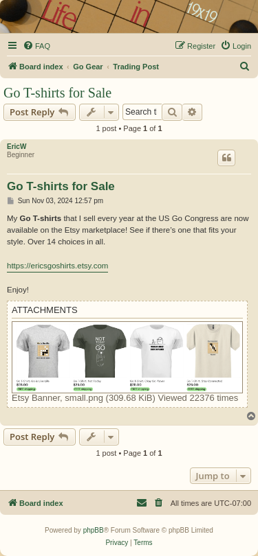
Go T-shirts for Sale (57, 92)
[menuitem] (36, 46)
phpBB (93, 530)
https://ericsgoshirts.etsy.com (57, 266)
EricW (16, 146)
